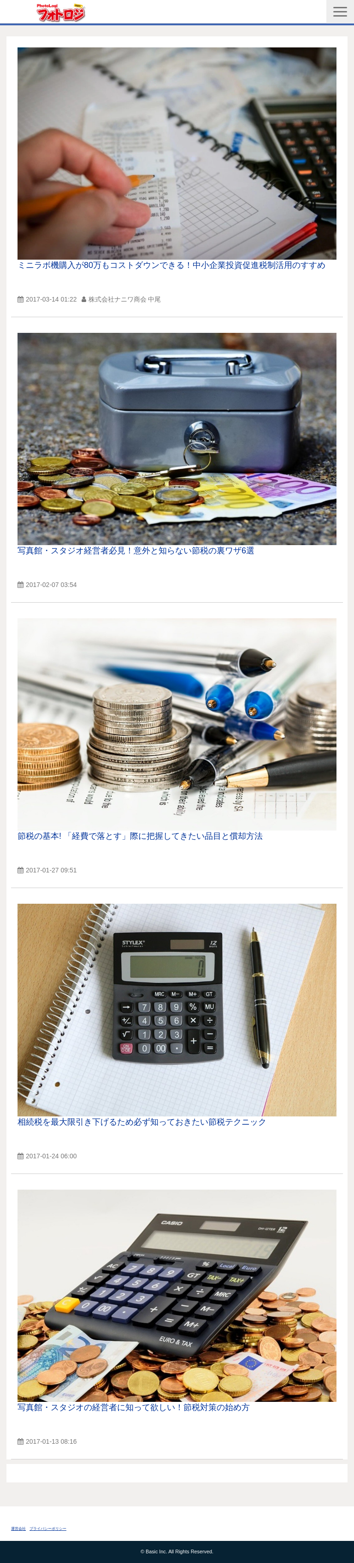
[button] (340, 11)
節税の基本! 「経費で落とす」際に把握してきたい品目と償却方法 (140, 836)
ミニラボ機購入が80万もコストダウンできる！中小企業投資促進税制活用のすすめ (171, 265)
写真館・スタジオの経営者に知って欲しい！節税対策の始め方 (134, 1407)
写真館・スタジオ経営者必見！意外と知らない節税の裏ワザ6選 (136, 550)
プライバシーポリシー (48, 1529)
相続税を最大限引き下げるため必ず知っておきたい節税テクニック (142, 1122)
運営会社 (18, 1529)
